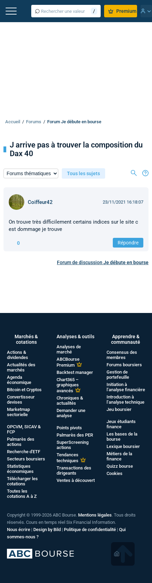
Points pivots (69, 427)
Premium (122, 11)
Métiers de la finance (119, 456)
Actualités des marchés (21, 367)
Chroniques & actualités (70, 400)
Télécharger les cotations (22, 481)
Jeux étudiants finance (121, 424)
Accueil (12, 121)
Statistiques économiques (20, 469)
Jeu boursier (119, 409)
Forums (33, 121)
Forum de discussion (103, 262)
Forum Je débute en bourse (74, 121)
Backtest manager (75, 372)
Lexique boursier (123, 446)
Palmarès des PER (75, 435)
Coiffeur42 (40, 202)
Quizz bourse (120, 466)
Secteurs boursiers (26, 458)
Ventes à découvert (76, 480)
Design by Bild (47, 529)
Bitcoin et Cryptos (24, 389)
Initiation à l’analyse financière (126, 387)
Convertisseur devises (21, 399)
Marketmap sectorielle (18, 412)
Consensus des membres (122, 355)
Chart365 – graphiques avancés (68, 385)
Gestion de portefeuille (118, 374)
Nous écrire (18, 529)
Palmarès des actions (20, 442)
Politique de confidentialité (90, 529)
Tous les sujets (83, 173)
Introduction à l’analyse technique (125, 399)
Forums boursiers (124, 364)
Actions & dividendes (17, 355)
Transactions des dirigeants (74, 470)
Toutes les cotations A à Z (22, 493)
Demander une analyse (71, 413)
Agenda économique (19, 380)
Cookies (115, 473)
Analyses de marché (69, 349)
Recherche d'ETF (23, 451)
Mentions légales (95, 515)
